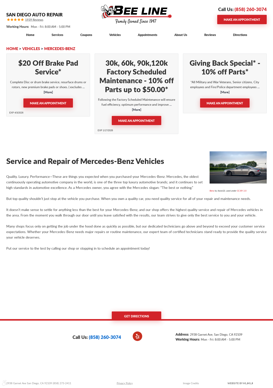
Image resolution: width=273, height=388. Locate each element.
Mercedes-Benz (59, 48)
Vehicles (115, 35)
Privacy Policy (125, 383)
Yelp (137, 336)
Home (30, 35)
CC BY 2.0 (241, 190)
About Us (180, 35)
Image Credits (191, 383)
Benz (212, 190)
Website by (240, 383)
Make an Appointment (242, 19)
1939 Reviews (34, 19)
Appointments (147, 35)
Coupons (86, 35)
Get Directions (136, 316)
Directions (240, 35)
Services (57, 35)
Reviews (210, 35)
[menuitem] (30, 34)
